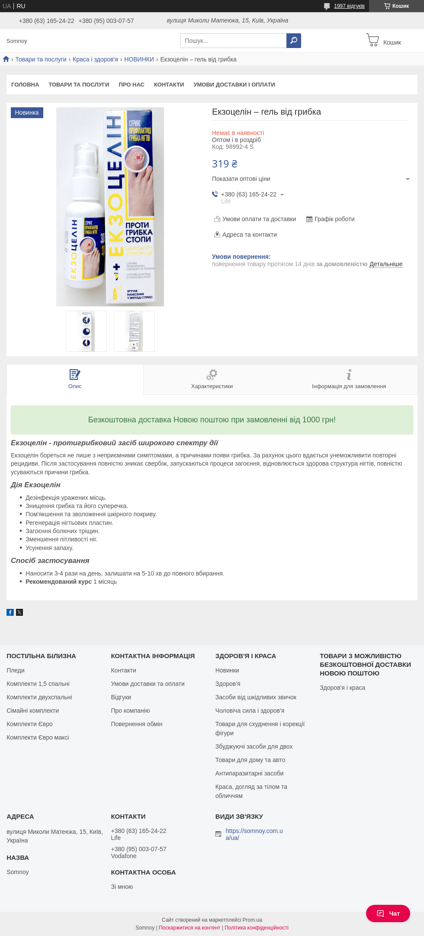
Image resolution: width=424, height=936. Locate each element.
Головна (25, 84)
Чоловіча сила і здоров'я (249, 710)
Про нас (131, 84)
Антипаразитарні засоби (249, 773)
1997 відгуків (349, 6)
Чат (388, 913)
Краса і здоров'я (95, 59)
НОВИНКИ (139, 59)
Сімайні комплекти (32, 710)
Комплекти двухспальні (39, 697)
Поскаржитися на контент (189, 928)
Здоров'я (228, 683)
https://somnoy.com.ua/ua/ (254, 834)
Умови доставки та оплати (147, 683)
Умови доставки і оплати (234, 84)
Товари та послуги (40, 59)
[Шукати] (293, 40)
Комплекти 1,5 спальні (38, 683)
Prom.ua (252, 920)
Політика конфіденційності (257, 928)
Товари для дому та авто (250, 759)
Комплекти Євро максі (37, 737)
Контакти (169, 84)
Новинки (227, 670)
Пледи (15, 670)
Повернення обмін (136, 723)
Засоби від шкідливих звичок (255, 697)
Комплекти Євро (29, 723)
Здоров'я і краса (342, 687)
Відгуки (121, 697)
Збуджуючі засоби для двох (254, 746)
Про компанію (130, 710)
